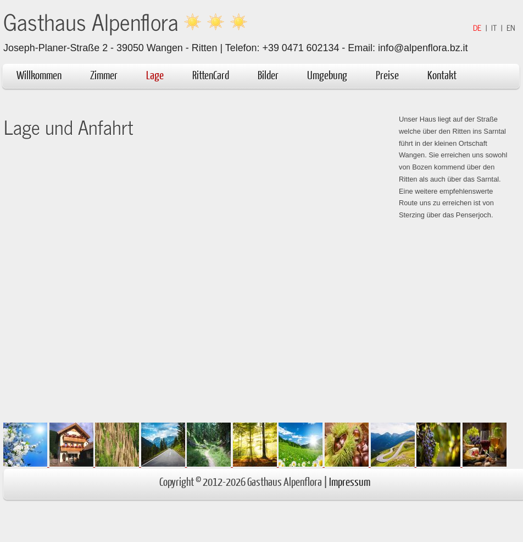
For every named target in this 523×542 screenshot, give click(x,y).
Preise (387, 74)
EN (511, 27)
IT (494, 27)
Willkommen (39, 74)
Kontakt (442, 74)
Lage (155, 74)
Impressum (349, 481)
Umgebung (332, 74)
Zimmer (104, 74)
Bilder (268, 74)
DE (477, 27)
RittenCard (210, 74)
